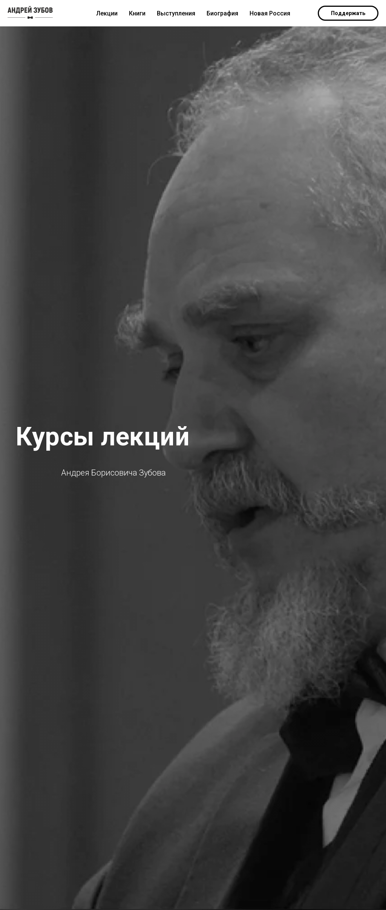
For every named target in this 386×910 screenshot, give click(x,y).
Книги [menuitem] (137, 13)
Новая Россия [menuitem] (270, 13)
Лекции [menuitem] (107, 13)
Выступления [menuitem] (176, 13)
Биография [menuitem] (222, 13)
